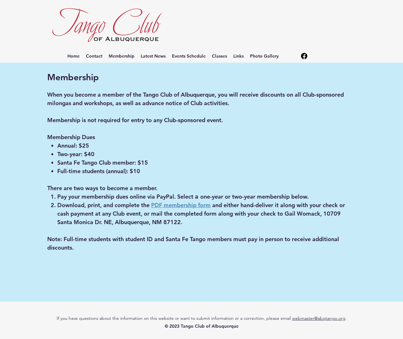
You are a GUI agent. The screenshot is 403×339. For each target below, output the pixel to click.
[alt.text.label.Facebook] (304, 56)
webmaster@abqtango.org (318, 318)
